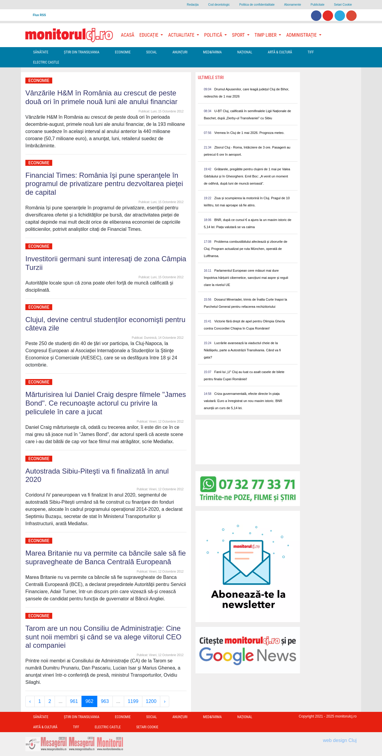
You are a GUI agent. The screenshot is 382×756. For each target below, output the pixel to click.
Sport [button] (239, 35)
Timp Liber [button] (266, 35)
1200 (151, 701)
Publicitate (317, 4)
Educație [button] (149, 35)
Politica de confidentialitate (257, 4)
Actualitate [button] (181, 35)
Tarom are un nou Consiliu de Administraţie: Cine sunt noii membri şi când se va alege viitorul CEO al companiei (103, 637)
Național (244, 52)
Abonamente (292, 4)
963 (105, 701)
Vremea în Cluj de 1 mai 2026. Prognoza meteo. (249, 132)
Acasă (127, 35)
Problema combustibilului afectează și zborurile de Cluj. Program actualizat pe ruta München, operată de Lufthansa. (245, 249)
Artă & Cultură (280, 52)
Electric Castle (46, 62)
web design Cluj (340, 740)
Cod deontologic (218, 4)
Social (151, 52)
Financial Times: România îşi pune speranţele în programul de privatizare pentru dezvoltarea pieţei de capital (104, 184)
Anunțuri (180, 52)
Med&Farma (212, 52)
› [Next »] (164, 701)
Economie (123, 52)
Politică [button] (213, 35)
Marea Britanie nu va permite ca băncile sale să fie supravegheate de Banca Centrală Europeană (105, 557)
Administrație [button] (302, 35)
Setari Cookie (343, 4)
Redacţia (192, 4)
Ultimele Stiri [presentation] (211, 77)
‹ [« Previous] (30, 701)
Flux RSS (39, 15)
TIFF (311, 52)
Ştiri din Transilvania (81, 52)
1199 (133, 701)
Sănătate (40, 52)
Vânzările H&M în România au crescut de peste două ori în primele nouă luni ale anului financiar (101, 97)
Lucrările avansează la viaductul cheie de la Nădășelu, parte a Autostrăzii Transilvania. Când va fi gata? (242, 350)
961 (74, 701)
